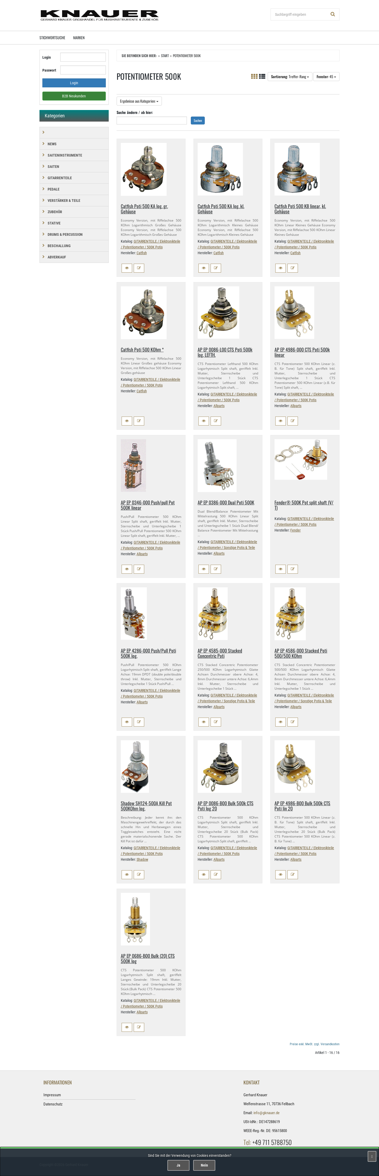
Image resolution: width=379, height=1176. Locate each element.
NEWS (52, 144)
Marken (78, 37)
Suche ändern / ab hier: (135, 112)
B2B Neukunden (74, 96)
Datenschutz (53, 1104)
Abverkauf (57, 257)
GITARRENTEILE (60, 178)
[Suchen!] (333, 14)
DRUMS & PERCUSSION (65, 234)
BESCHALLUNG (59, 246)
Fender (295, 530)
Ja (178, 1165)
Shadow (142, 859)
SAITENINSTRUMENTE (65, 155)
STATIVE (54, 223)
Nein (204, 1165)
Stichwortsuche (52, 37)
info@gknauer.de (266, 1112)
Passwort (49, 70)
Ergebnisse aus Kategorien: (139, 101)
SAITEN (53, 166)
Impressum (52, 1095)
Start (165, 55)
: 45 (326, 76)
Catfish (142, 253)
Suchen (198, 120)
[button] (127, 268)
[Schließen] (372, 1156)
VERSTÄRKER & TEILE (64, 200)
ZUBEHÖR (55, 212)
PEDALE (53, 189)
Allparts (219, 406)
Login (46, 57)
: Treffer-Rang (290, 76)
